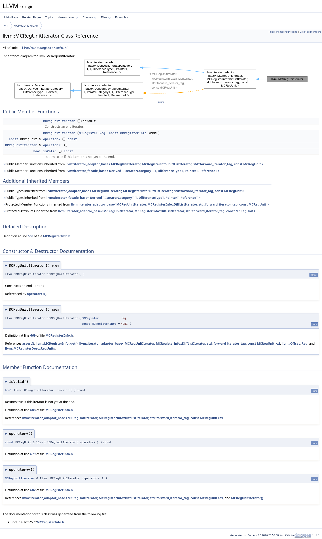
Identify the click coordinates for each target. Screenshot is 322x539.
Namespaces (67, 17)
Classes (89, 17)
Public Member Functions (283, 31)
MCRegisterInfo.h (56, 236)
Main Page (11, 17)
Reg (102, 133)
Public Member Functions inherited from (133, 164)
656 (30, 236)
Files (105, 17)
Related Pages (31, 17)
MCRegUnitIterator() (247, 498)
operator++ (52, 145)
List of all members (310, 31)
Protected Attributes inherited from (129, 211)
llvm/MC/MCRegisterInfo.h (44, 48)
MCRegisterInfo (133, 133)
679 (33, 454)
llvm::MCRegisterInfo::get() (57, 343)
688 (33, 410)
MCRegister (88, 133)
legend (161, 101)
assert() (28, 343)
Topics (49, 17)
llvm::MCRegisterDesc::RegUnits (30, 348)
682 (33, 490)
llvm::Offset (291, 343)
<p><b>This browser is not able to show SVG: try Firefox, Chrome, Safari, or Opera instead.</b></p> (161, 79)
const (113, 133)
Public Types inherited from (123, 191)
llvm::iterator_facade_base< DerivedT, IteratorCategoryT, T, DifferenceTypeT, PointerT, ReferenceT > (143, 171)
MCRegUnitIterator (26, 25)
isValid (49, 151)
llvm (5, 25)
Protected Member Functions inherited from (136, 204)
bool (37, 151)
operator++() (36, 294)
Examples (121, 17)
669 (33, 335)
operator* (51, 139)
